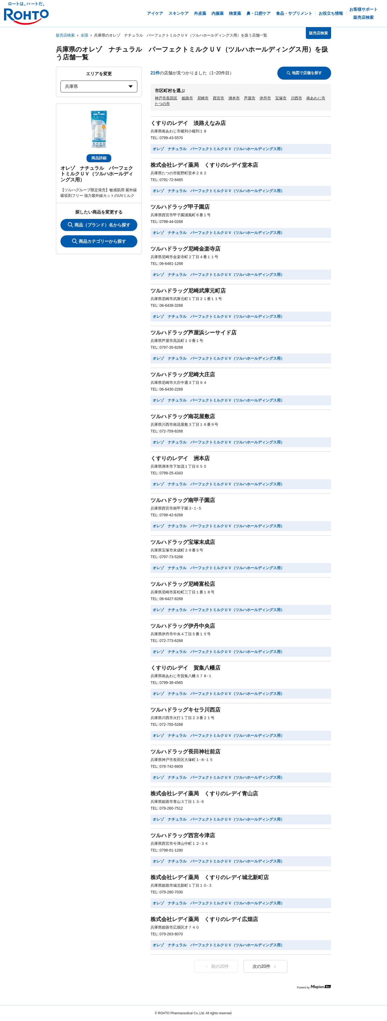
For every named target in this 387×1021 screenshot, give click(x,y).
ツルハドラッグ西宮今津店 (182, 835)
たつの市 (162, 104)
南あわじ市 (315, 98)
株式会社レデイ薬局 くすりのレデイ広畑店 (204, 919)
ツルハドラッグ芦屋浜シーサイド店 (193, 332)
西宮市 (218, 98)
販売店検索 (65, 35)
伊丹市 (265, 98)
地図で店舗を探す (304, 73)
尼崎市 (203, 98)
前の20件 (216, 966)
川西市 (296, 98)
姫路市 (187, 98)
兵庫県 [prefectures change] (99, 86)
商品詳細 (98, 158)
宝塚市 (280, 98)
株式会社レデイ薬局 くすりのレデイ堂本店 (204, 165)
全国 (84, 35)
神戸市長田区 (166, 98)
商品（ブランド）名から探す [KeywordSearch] (99, 225)
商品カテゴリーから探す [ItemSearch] (99, 241)
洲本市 (234, 98)
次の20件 (265, 966)
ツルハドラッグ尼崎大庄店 (182, 374)
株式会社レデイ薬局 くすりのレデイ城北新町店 (209, 877)
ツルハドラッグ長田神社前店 (185, 752)
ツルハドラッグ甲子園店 (180, 207)
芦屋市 (249, 98)
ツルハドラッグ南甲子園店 (182, 500)
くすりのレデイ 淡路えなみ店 (188, 123)
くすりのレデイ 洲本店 (180, 458)
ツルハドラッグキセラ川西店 (185, 710)
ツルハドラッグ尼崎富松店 (182, 584)
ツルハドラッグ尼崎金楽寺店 (185, 249)
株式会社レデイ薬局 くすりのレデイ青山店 (204, 793)
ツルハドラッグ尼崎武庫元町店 (188, 291)
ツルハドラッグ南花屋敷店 (182, 416)
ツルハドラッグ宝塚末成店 (182, 542)
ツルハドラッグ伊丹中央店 (182, 626)
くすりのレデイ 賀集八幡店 (185, 668)
